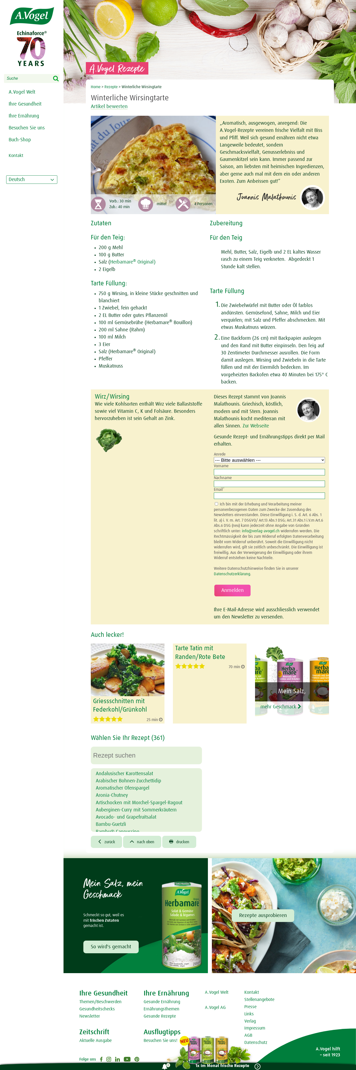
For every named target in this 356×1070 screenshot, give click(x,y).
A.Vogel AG (215, 1007)
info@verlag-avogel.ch (261, 531)
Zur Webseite (256, 425)
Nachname (223, 478)
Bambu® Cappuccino (117, 831)
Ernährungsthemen (161, 1009)
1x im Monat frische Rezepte (222, 1066)
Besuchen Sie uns (27, 127)
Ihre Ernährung (24, 116)
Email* (219, 490)
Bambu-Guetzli (111, 824)
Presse (250, 1006)
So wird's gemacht (111, 946)
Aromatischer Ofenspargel (122, 787)
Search (59, 79)
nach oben (142, 841)
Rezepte (111, 87)
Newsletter (89, 1016)
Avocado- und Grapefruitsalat (126, 816)
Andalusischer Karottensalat (124, 773)
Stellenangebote (259, 999)
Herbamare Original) (133, 262)
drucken (179, 841)
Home (96, 87)
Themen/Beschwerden (100, 1002)
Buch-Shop (20, 139)
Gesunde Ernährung (162, 1002)
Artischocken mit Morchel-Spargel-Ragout (139, 802)
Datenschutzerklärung (232, 574)
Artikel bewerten (110, 106)
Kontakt (251, 992)
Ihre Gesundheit (25, 104)
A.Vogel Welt (22, 92)
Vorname (221, 466)
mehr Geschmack (282, 706)
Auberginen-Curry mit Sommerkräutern (136, 809)
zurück (106, 841)
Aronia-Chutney (112, 795)
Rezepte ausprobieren (263, 915)
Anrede (220, 454)
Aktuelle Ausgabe (95, 1040)
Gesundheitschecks (97, 1009)
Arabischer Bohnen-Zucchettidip (128, 780)
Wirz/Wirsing (112, 397)
